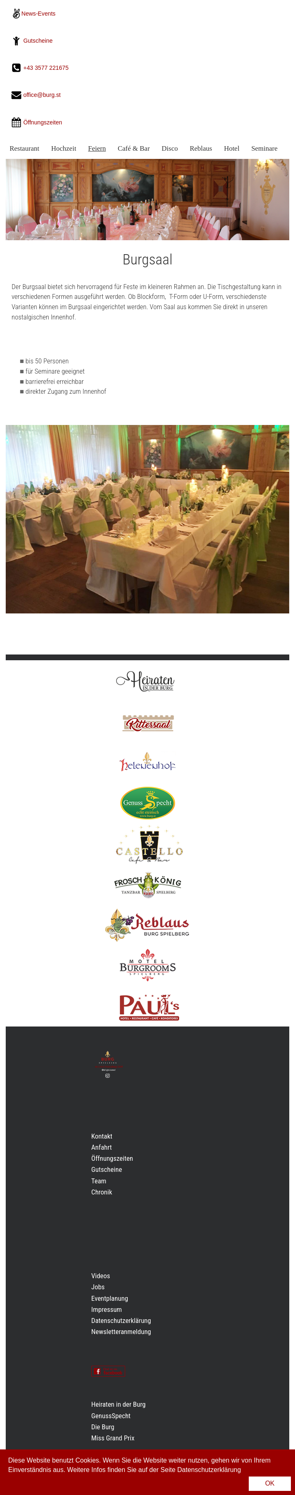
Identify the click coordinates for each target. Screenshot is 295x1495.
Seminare (264, 148)
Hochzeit (63, 148)
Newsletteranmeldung (121, 1331)
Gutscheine (38, 40)
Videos (100, 1276)
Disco (170, 148)
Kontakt (102, 1136)
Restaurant (24, 148)
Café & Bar (134, 148)
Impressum (106, 1309)
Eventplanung (109, 1298)
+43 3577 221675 (46, 68)
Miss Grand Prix (113, 1438)
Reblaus (201, 148)
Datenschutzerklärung (121, 1320)
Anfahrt (101, 1147)
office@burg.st (42, 95)
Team (98, 1181)
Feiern (97, 148)
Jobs (98, 1287)
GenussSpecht (111, 1416)
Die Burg (102, 1427)
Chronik (101, 1192)
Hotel (231, 148)
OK (270, 1483)
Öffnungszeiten (112, 1158)
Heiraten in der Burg (118, 1404)
